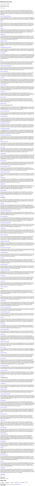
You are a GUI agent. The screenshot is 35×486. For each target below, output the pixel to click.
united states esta (2, 177)
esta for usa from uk (3, 160)
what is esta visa (2, 52)
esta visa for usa (2, 420)
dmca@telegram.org (17, 484)
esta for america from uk (4, 116)
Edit (1, 477)
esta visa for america (3, 190)
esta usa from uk (2, 275)
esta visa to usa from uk (3, 370)
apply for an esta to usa (3, 352)
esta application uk (3, 228)
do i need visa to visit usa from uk (5, 166)
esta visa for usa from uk (4, 252)
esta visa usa (2, 317)
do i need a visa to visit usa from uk (5, 247)
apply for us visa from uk (4, 71)
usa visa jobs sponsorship (4, 216)
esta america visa (2, 334)
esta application (2, 34)
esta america (2, 195)
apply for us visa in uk (3, 407)
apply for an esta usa (3, 103)
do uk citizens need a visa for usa (5, 311)
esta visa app (2, 375)
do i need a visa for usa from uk (5, 171)
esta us (1, 21)
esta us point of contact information (5, 222)
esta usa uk (2, 461)
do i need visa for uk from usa (4, 329)
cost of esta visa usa (3, 358)
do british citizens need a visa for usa (5, 47)
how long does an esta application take (6, 65)
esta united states (2, 183)
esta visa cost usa (2, 323)
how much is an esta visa (4, 141)
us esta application (3, 153)
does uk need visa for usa (4, 454)
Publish (4, 477)
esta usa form (2, 77)
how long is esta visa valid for (4, 341)
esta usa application (3, 427)
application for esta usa (3, 40)
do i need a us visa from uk (4, 365)
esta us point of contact (3, 413)
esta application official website (5, 128)
